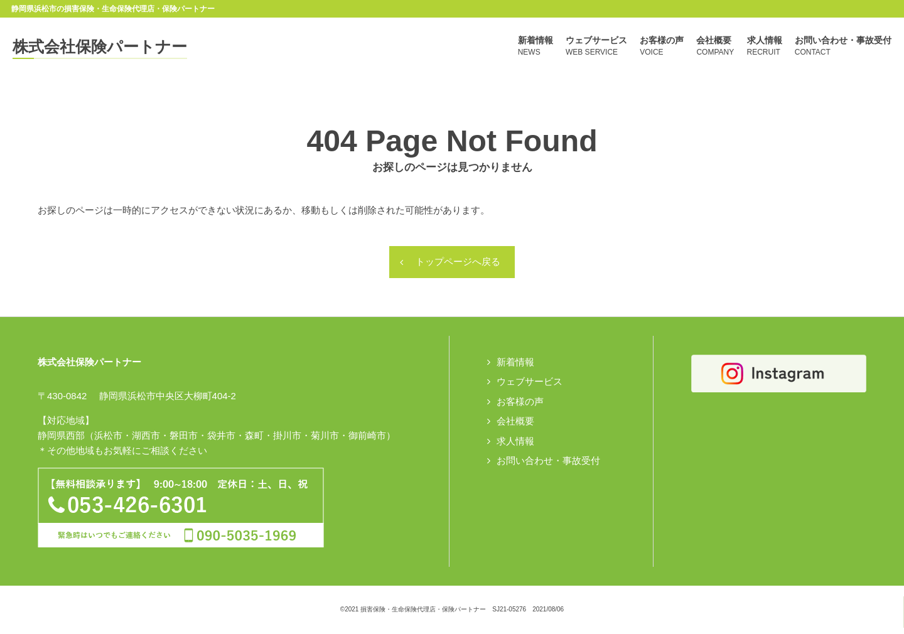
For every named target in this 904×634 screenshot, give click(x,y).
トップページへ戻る (458, 262)
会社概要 (515, 421)
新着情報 (515, 362)
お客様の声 (520, 402)
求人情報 (515, 441)
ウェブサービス (529, 382)
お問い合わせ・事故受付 (548, 461)
